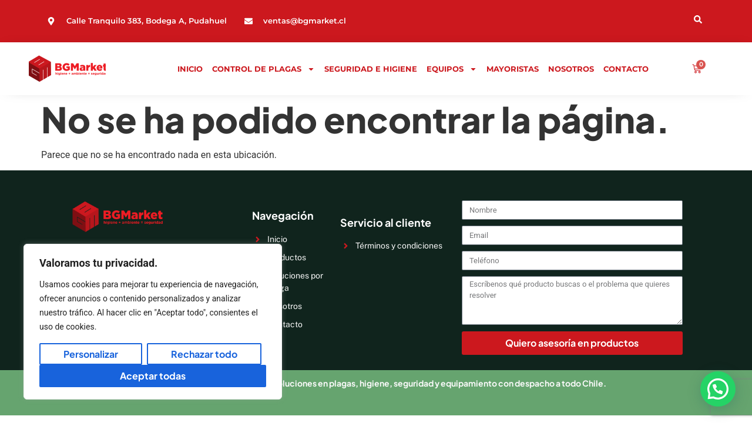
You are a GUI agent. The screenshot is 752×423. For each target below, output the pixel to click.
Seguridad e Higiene (370, 68)
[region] (153, 322)
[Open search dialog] (647, 18)
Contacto (626, 68)
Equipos (452, 69)
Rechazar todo (204, 354)
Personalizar (90, 354)
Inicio (190, 68)
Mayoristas (512, 68)
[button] (718, 389)
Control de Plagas (263, 69)
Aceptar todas (153, 376)
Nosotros (571, 68)
